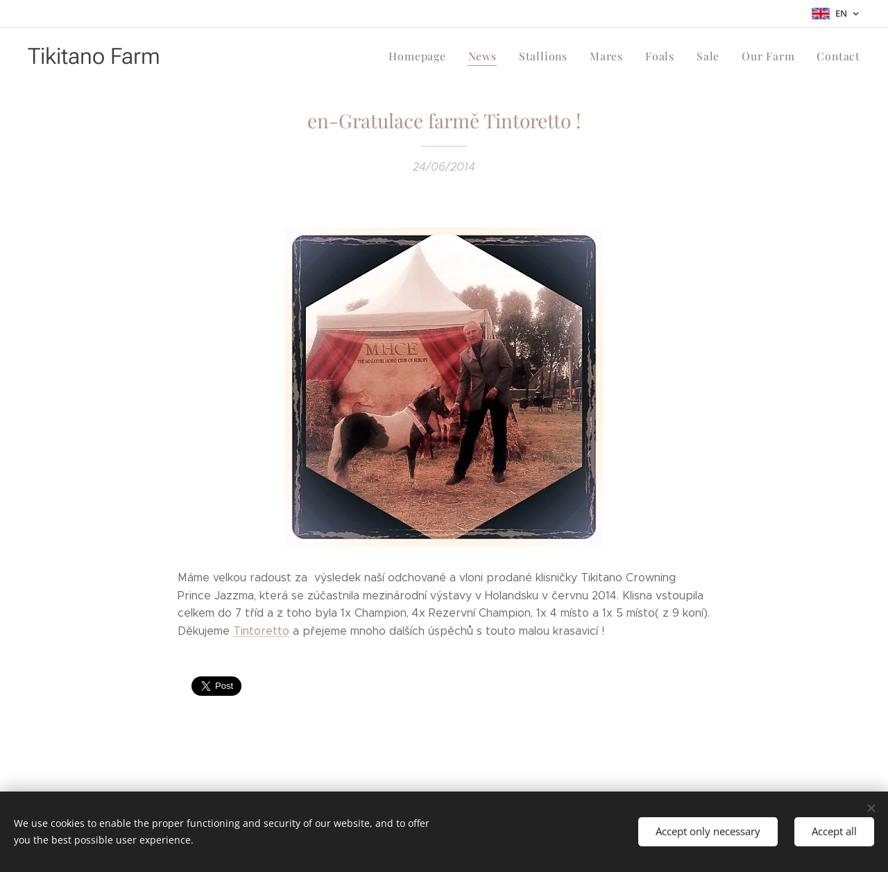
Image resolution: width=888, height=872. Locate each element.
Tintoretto (261, 631)
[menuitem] (433, 56)
